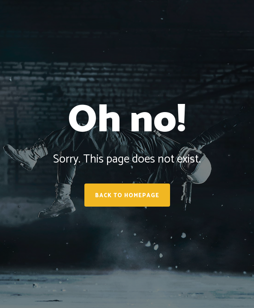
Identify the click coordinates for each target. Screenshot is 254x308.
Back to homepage (127, 195)
